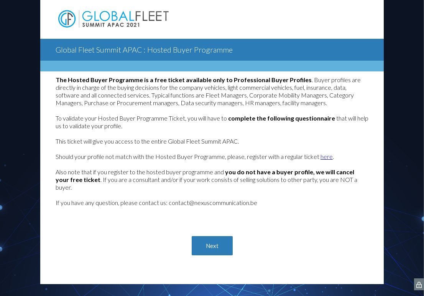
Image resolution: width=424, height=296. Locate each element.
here (326, 156)
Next (212, 245)
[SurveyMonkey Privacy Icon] (419, 284)
